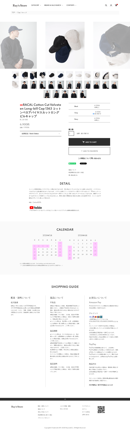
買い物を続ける (73, 175)
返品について (72, 170)
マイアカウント (86, 406)
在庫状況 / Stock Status (30, 134)
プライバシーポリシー (44, 418)
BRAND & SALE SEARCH (52, 5)
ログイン (84, 409)
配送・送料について (43, 406)
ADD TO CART (89, 142)
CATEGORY (35, 5)
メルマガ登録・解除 (65, 406)
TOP (13, 12)
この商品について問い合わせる (89, 158)
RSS (61, 409)
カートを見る (86, 412)
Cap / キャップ (22, 12)
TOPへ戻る (65, 399)
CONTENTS (70, 5)
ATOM (66, 409)
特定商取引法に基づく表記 (76, 172)
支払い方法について (43, 412)
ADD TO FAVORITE (89, 151)
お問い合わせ (85, 414)
